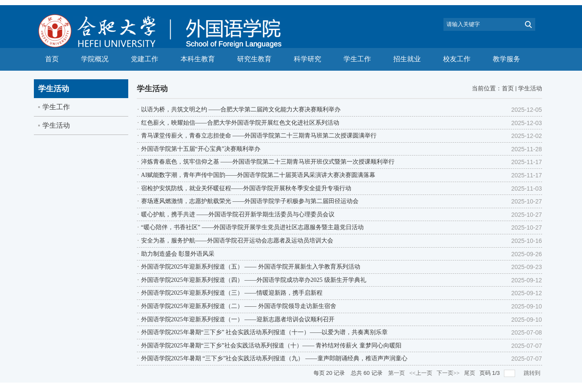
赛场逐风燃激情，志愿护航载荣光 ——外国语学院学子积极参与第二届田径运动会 (250, 201)
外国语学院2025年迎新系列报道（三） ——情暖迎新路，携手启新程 (232, 293)
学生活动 (530, 88)
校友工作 (456, 59)
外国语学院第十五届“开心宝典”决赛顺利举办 (200, 149)
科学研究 (307, 59)
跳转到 (533, 373)
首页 (52, 59)
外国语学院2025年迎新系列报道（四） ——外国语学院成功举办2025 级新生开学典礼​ (253, 280)
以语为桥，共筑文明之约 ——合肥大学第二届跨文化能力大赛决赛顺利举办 (241, 109)
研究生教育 (254, 59)
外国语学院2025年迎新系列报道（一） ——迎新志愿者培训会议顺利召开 (238, 319)
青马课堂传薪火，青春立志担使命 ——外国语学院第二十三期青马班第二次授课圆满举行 (259, 135)
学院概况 (95, 59)
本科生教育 (198, 59)
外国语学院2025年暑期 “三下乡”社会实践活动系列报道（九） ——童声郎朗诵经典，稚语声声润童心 (274, 358)
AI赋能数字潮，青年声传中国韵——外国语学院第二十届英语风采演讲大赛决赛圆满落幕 (258, 175)
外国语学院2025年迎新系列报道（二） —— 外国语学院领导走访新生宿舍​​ (238, 306)
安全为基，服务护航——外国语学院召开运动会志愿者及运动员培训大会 (237, 240)
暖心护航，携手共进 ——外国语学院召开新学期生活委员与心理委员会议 (238, 214)
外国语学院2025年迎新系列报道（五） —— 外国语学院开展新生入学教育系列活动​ (250, 266)
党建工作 (144, 59)
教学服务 (506, 59)
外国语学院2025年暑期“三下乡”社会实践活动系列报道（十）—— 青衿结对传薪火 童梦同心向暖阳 (271, 345)
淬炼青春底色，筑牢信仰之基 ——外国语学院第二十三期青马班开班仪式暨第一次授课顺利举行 (268, 162)
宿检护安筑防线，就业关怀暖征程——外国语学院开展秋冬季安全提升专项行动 (246, 188)
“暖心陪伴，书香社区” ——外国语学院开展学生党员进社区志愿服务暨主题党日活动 (252, 227)
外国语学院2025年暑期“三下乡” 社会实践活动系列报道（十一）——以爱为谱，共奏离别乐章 (264, 332)
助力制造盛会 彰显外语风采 (178, 254)
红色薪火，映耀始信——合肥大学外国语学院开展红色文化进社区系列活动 (240, 123)
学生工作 (357, 59)
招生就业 (407, 59)
